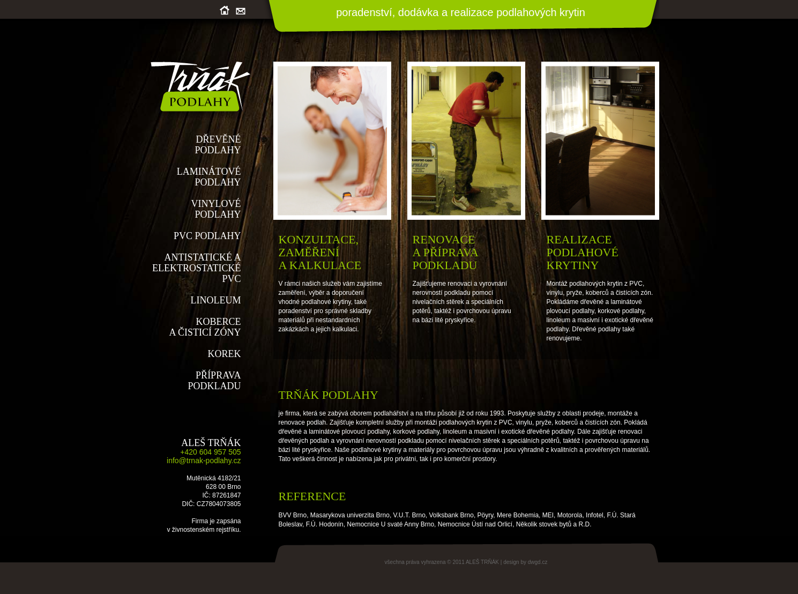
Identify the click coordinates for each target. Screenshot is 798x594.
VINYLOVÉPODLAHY (216, 209)
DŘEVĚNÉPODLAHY (218, 144)
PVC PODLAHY (207, 236)
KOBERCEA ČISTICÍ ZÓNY (205, 327)
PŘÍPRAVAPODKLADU (214, 380)
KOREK (224, 353)
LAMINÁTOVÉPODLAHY (209, 177)
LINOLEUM (216, 300)
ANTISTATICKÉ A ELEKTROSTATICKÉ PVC (196, 268)
